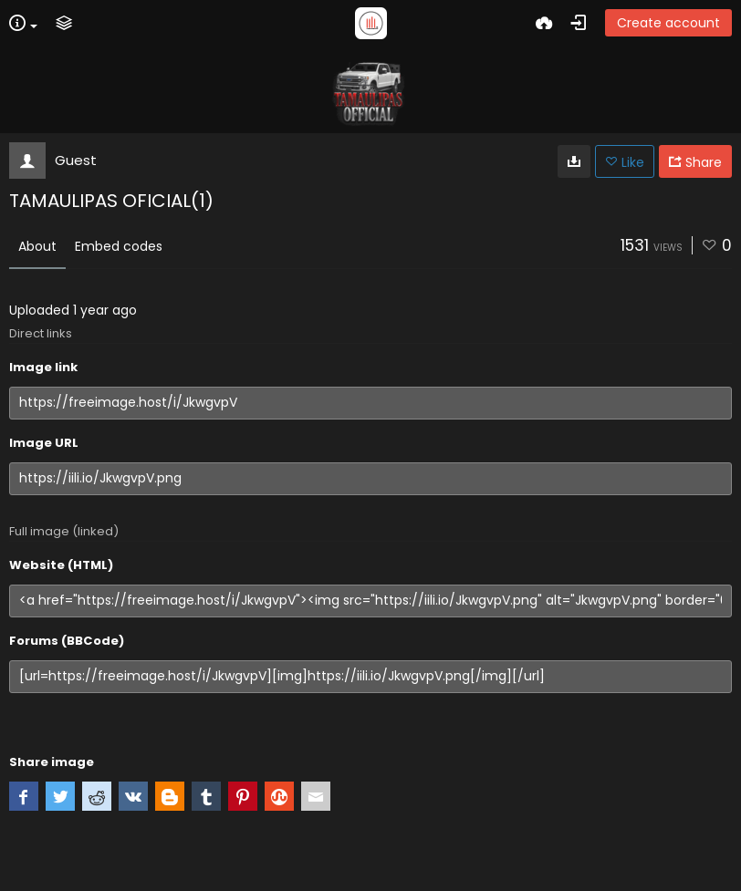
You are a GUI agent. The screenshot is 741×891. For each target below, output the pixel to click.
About (37, 246)
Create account (668, 23)
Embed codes (118, 246)
